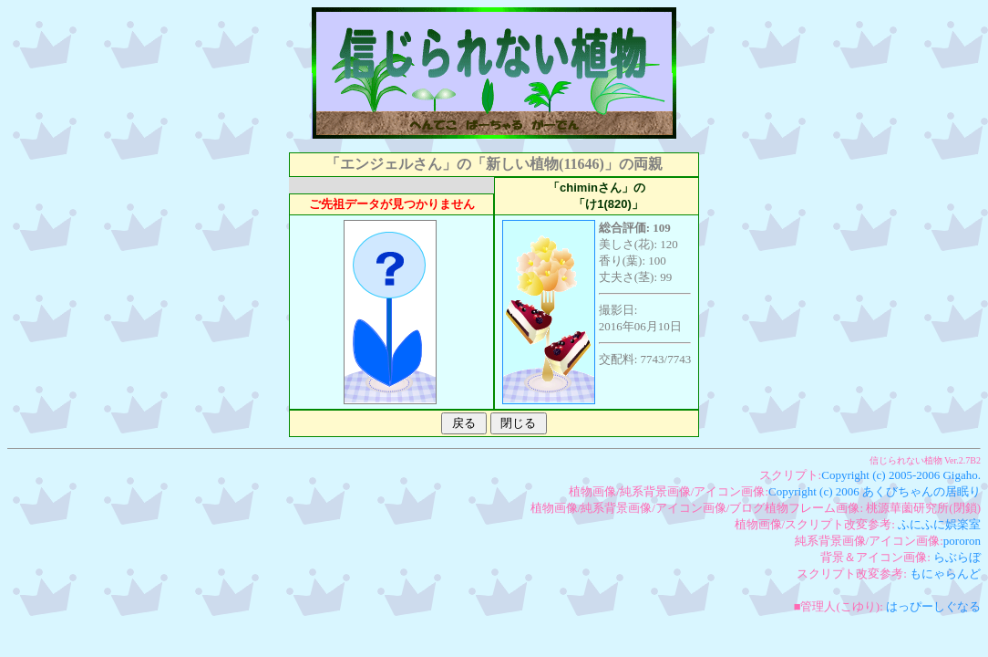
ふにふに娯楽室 (939, 524)
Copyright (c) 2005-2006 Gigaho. (901, 475)
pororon (962, 541)
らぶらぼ (957, 557)
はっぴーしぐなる (933, 606)
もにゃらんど (945, 573)
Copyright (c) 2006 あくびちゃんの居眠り (874, 491)
